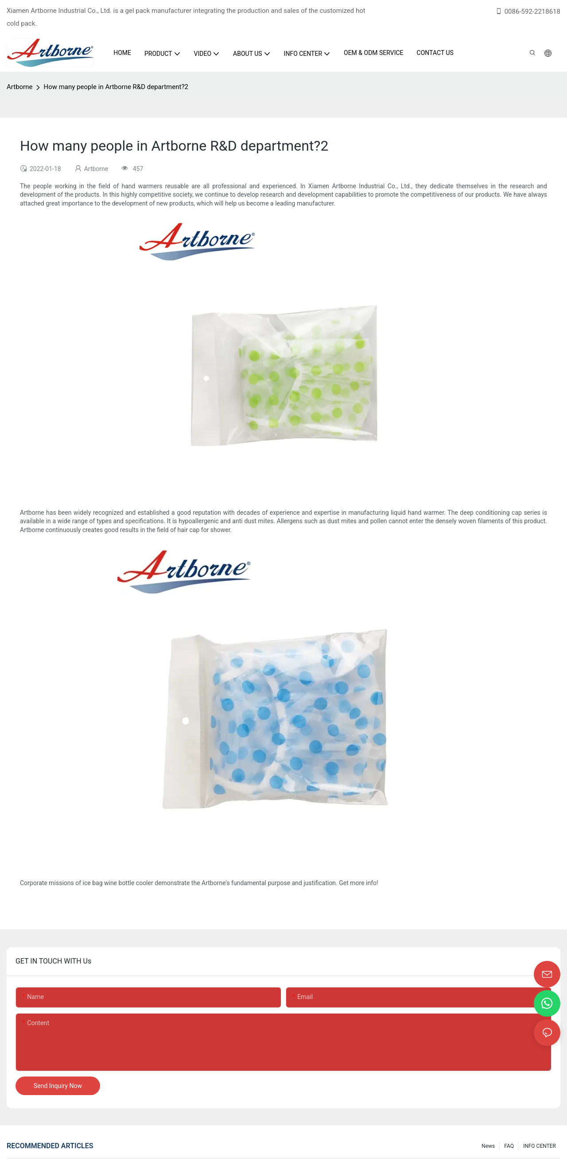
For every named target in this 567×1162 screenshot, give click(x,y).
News (488, 1146)
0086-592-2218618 (527, 12)
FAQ (509, 1146)
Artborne (19, 87)
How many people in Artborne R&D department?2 (115, 87)
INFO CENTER (539, 1146)
